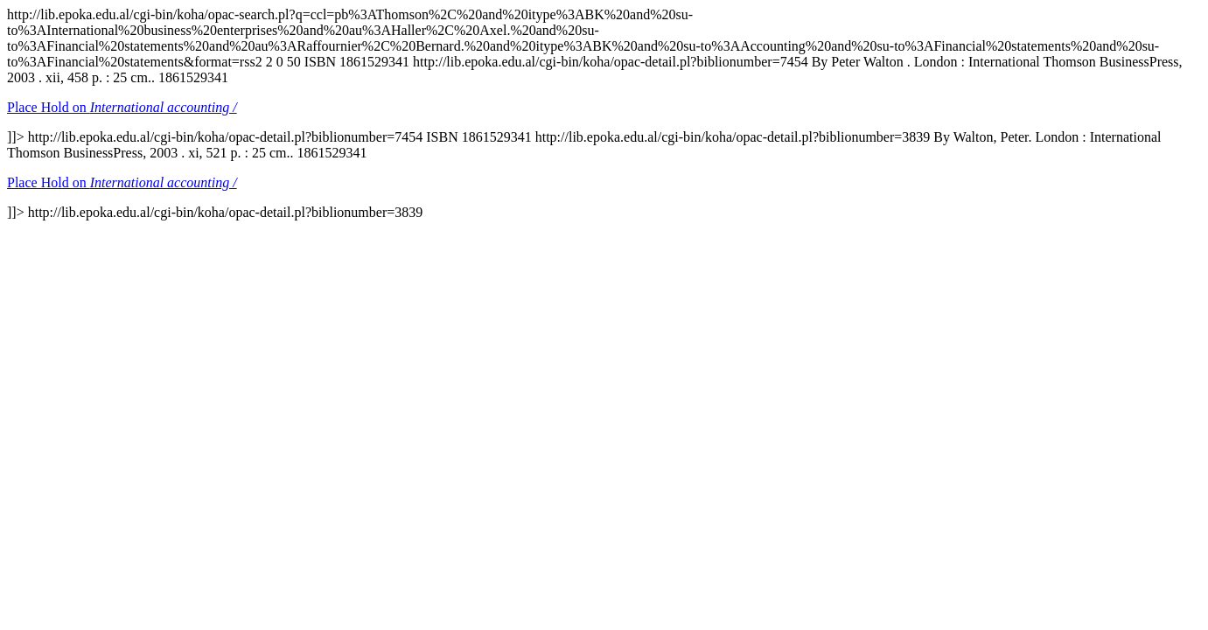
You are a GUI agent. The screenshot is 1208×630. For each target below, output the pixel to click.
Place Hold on (122, 107)
